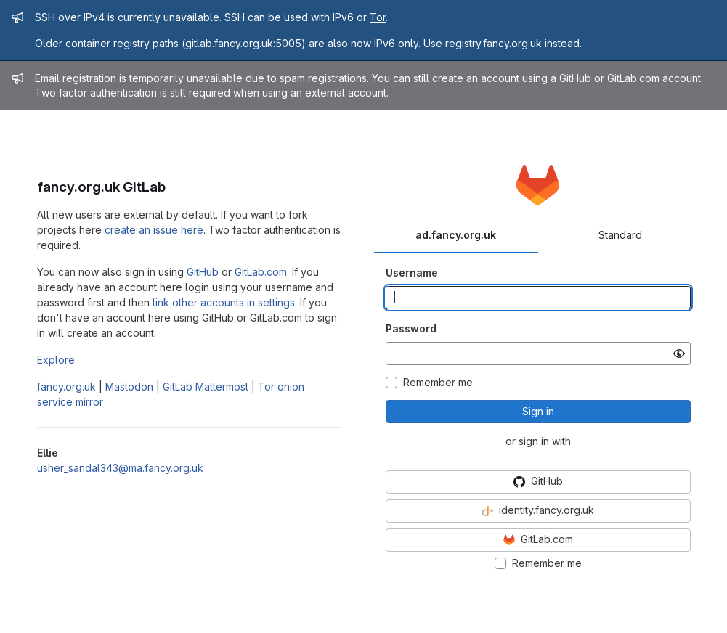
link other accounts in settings (224, 302)
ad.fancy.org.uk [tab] (455, 235)
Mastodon (129, 386)
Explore (56, 360)
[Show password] (679, 353)
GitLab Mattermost (205, 386)
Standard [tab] (620, 235)
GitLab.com (261, 272)
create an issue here (154, 230)
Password (411, 328)
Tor (378, 17)
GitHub (203, 272)
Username (412, 272)
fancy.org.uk (66, 386)
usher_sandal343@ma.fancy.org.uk (120, 468)
